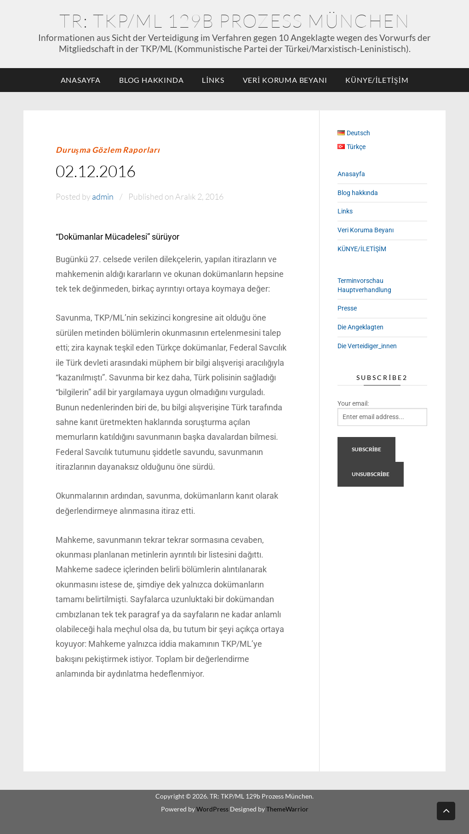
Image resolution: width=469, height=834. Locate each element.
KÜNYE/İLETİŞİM (376, 79)
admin (103, 196)
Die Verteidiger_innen (367, 346)
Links (213, 79)
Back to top (446, 810)
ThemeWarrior (287, 809)
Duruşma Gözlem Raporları (108, 150)
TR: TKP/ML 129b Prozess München (234, 20)
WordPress (212, 809)
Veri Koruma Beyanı (285, 79)
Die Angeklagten (360, 327)
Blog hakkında (151, 79)
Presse (347, 308)
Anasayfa (81, 79)
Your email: (353, 403)
